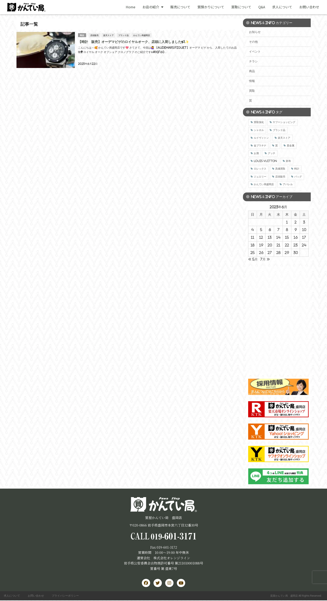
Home (130, 6)
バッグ (298, 176)
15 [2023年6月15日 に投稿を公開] (287, 237)
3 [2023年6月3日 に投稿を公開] (304, 222)
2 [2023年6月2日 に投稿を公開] (295, 222)
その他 (253, 41)
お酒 (256, 153)
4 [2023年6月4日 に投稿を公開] (252, 229)
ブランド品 (123, 35)
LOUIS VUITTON (265, 161)
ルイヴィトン (261, 138)
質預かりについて (210, 6)
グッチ (271, 153)
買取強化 (259, 122)
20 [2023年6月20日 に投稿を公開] (270, 245)
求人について (282, 6)
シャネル (259, 130)
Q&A (261, 6)
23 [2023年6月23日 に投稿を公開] (295, 245)
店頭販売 (94, 35)
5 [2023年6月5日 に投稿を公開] (261, 229)
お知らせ (255, 31)
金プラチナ (260, 145)
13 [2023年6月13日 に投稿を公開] (270, 237)
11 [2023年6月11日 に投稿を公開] (252, 237)
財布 (288, 161)
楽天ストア (108, 35)
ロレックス (260, 168)
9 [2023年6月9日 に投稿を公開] (295, 229)
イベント (255, 51)
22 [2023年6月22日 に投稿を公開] (287, 245)
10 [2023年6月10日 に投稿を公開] (304, 229)
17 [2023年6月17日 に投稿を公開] (304, 237)
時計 (296, 168)
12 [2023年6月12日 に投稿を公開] (261, 237)
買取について (241, 6)
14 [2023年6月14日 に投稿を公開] (278, 237)
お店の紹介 (152, 7)
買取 (252, 90)
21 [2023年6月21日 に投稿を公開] (278, 245)
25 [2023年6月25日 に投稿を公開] (252, 252)
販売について (180, 6)
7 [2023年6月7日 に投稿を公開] (278, 229)
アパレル (288, 184)
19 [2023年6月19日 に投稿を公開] (261, 245)
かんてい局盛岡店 (141, 35)
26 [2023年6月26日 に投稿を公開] (261, 252)
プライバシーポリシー (66, 596)
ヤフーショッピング (284, 122)
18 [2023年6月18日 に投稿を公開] (252, 245)
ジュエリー (260, 176)
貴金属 (290, 145)
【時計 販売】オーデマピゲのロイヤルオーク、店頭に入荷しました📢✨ (133, 41)
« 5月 (253, 259)
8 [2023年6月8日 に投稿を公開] (287, 229)
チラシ (253, 61)
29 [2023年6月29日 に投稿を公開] (287, 252)
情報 (252, 80)
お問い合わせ (309, 6)
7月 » (265, 259)
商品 (82, 35)
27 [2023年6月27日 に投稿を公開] (270, 252)
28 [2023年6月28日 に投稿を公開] (278, 252)
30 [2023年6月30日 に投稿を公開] (295, 252)
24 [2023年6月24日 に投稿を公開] (304, 245)
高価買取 (280, 168)
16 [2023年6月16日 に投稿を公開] (296, 237)
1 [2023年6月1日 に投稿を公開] (287, 222)
